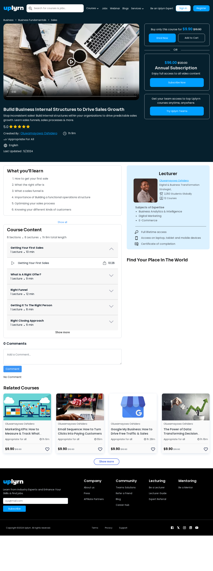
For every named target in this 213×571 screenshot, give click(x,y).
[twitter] (178, 527)
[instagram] (184, 527)
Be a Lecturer (157, 487)
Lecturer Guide (158, 493)
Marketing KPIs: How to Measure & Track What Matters (22, 433)
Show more (62, 332)
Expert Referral (157, 499)
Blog (118, 499)
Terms (95, 527)
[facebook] (172, 527)
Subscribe (14, 508)
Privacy (108, 527)
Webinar (115, 8)
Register (201, 8)
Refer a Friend (124, 493)
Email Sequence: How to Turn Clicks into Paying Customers (80, 431)
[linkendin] (190, 527)
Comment (12, 369)
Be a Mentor (185, 487)
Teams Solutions (126, 487)
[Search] (59, 8)
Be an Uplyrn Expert (161, 8)
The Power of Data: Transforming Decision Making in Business (181, 433)
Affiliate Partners (94, 499)
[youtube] (196, 527)
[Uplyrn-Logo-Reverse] (13, 8)
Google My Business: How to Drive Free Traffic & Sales (131, 431)
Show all (62, 222)
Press (87, 493)
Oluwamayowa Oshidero (38, 133)
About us (89, 487)
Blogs (125, 8)
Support (123, 527)
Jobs (104, 8)
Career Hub (122, 505)
